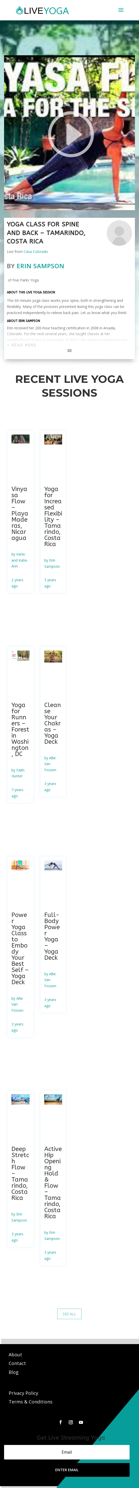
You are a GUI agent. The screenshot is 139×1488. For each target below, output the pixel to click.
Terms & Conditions (30, 1402)
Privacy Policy (23, 1393)
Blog (14, 1372)
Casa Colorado (36, 251)
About (16, 1354)
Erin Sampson (40, 266)
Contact (18, 1363)
